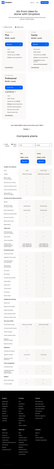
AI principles (5, 444)
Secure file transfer (39, 408)
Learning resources (6, 449)
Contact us (4, 435)
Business (21, 406)
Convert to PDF (39, 418)
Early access (5, 415)
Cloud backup (38, 411)
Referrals (21, 447)
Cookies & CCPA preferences (9, 442)
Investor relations (39, 437)
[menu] (51, 2)
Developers (21, 442)
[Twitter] (2, 460)
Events (20, 435)
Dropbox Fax (22, 420)
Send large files (39, 401)
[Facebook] (6, 460)
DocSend (21, 413)
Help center (5, 432)
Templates (4, 418)
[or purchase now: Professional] (10, 91)
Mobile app (4, 404)
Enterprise (21, 408)
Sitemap (4, 447)
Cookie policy (5, 440)
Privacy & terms (5, 437)
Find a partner (22, 454)
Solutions (4, 411)
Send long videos (39, 404)
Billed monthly (7, 27)
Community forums (23, 444)
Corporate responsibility (41, 440)
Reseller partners (23, 449)
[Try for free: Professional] (14, 87)
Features (4, 408)
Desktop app (5, 401)
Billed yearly (19, 27)
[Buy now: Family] (40, 44)
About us (37, 432)
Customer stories (23, 437)
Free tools (4, 420)
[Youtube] (10, 460)
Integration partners (23, 452)
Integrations (5, 406)
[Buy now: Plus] (14, 44)
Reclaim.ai (21, 418)
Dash (20, 411)
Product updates (23, 425)
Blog (20, 432)
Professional (21, 404)
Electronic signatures (40, 415)
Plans (20, 423)
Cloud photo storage (40, 406)
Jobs (36, 435)
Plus (20, 401)
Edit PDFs (37, 413)
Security (4, 413)
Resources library (23, 440)
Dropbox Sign (22, 415)
